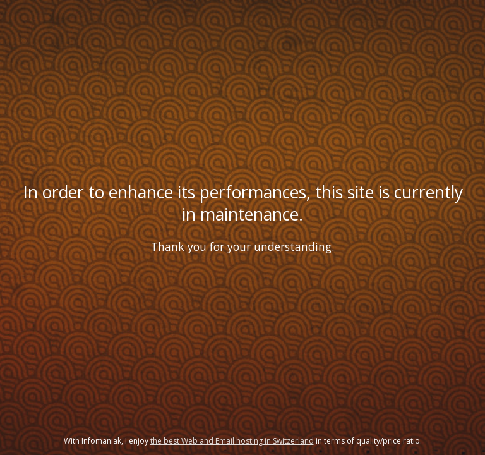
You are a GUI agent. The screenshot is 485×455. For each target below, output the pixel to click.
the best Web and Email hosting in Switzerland (232, 440)
